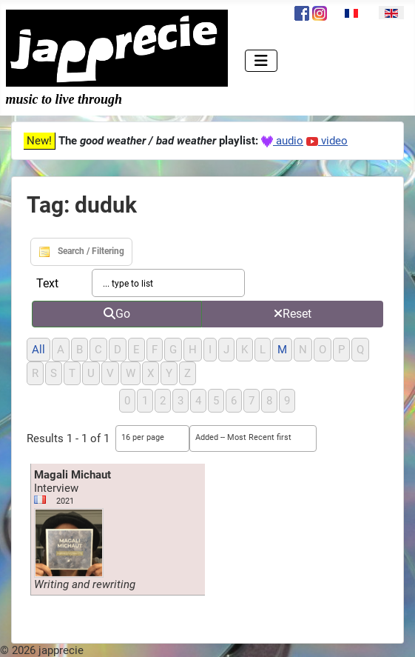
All (38, 349)
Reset (292, 314)
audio (282, 140)
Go (117, 314)
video (327, 140)
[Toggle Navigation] (261, 61)
